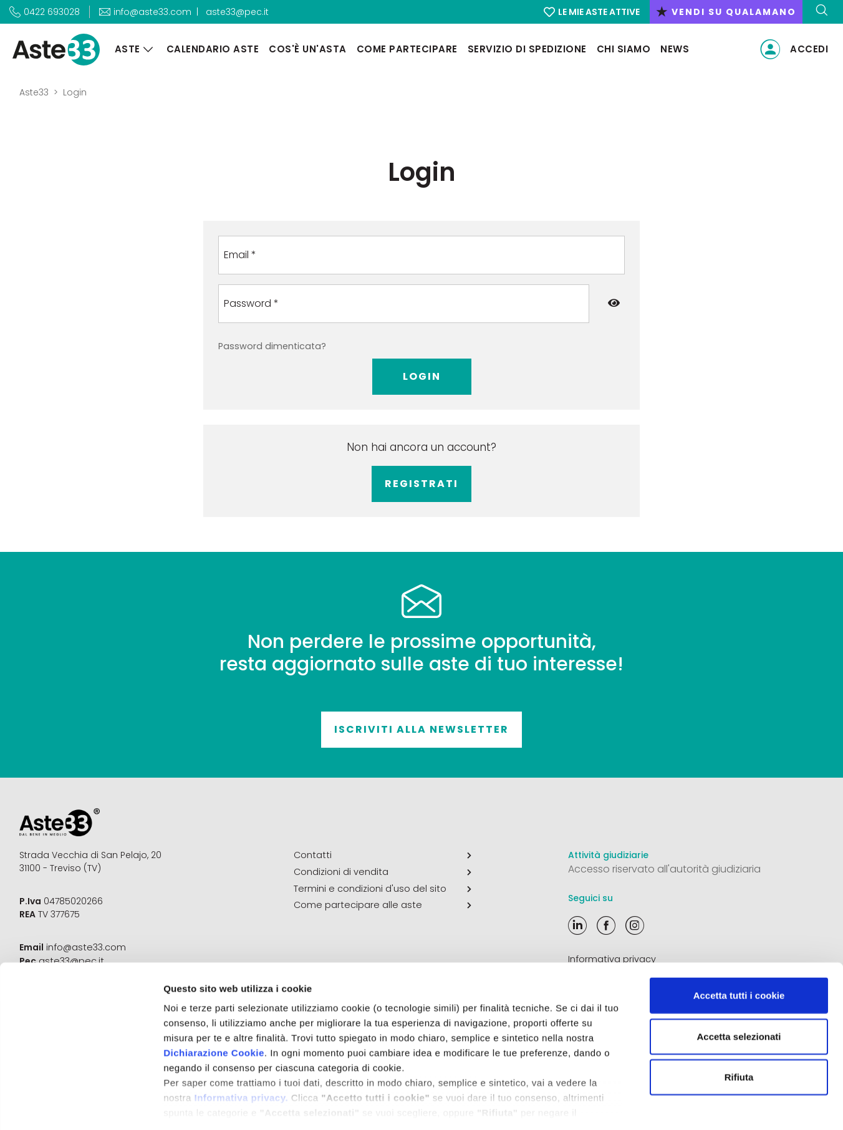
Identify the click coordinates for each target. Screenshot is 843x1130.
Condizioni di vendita (382, 871)
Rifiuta (739, 1021)
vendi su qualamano (726, 12)
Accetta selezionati (738, 980)
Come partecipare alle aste (382, 903)
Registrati (421, 483)
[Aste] (146, 49)
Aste (125, 49)
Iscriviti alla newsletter (421, 729)
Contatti (382, 855)
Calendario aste (210, 49)
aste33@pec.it (237, 12)
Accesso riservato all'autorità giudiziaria (664, 869)
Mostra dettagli (656, 1105)
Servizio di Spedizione (524, 49)
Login (422, 376)
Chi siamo (621, 49)
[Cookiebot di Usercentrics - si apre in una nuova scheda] (80, 1105)
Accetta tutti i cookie (739, 939)
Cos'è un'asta (306, 49)
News (672, 49)
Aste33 (34, 92)
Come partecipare (404, 49)
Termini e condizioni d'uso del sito (382, 887)
